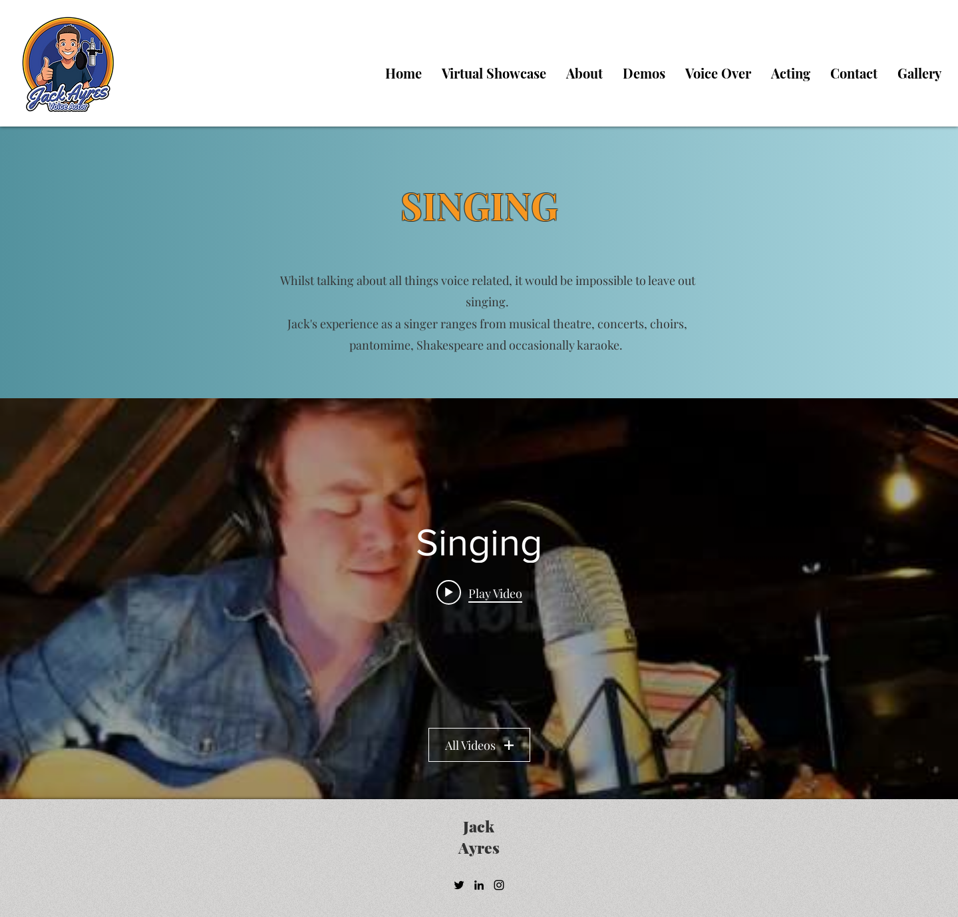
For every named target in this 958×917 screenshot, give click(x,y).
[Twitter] (459, 885)
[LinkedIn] (479, 885)
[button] (718, 73)
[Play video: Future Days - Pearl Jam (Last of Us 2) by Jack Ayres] (479, 592)
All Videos (479, 745)
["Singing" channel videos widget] (479, 598)
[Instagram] (499, 885)
